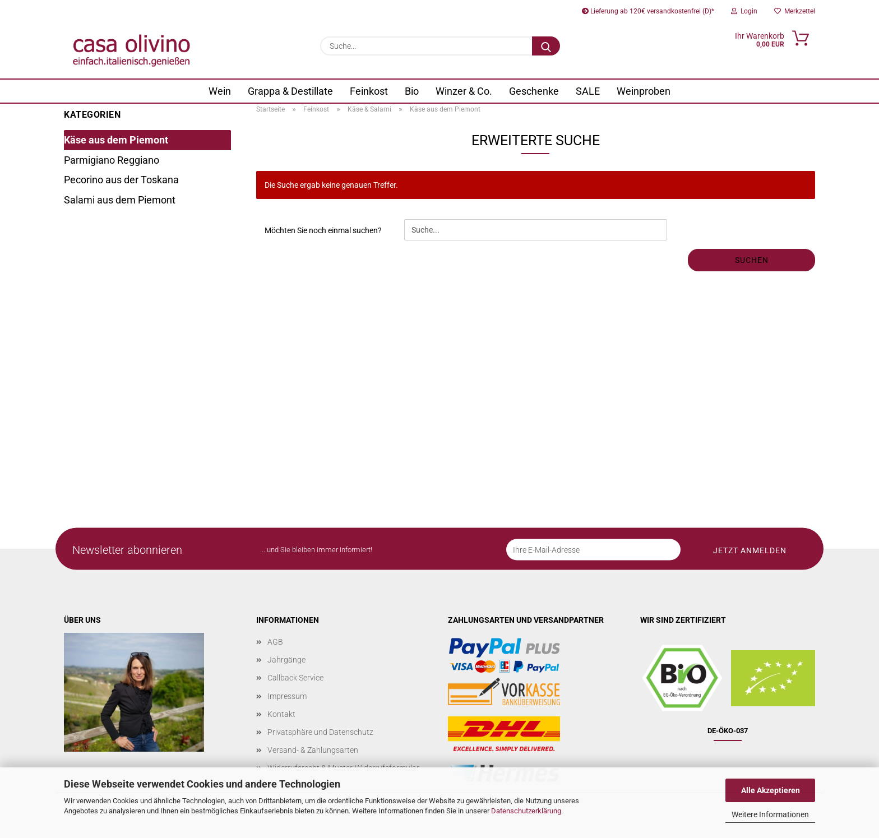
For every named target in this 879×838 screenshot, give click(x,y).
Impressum (287, 696)
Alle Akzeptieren (770, 790)
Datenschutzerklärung (526, 811)
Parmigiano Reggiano (111, 160)
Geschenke (534, 91)
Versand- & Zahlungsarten (312, 750)
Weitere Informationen (770, 814)
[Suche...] (546, 45)
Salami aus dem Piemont (119, 200)
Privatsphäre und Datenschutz (320, 732)
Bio (412, 91)
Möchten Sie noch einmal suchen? (323, 230)
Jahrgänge (286, 659)
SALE (588, 91)
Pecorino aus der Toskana (121, 180)
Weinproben (643, 91)
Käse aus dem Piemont (116, 140)
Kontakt (281, 714)
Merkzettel (794, 11)
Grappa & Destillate (290, 91)
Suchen (752, 260)
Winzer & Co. (464, 91)
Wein (220, 91)
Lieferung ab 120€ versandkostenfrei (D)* (648, 11)
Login (744, 11)
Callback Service (295, 677)
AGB (275, 641)
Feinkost (369, 91)
